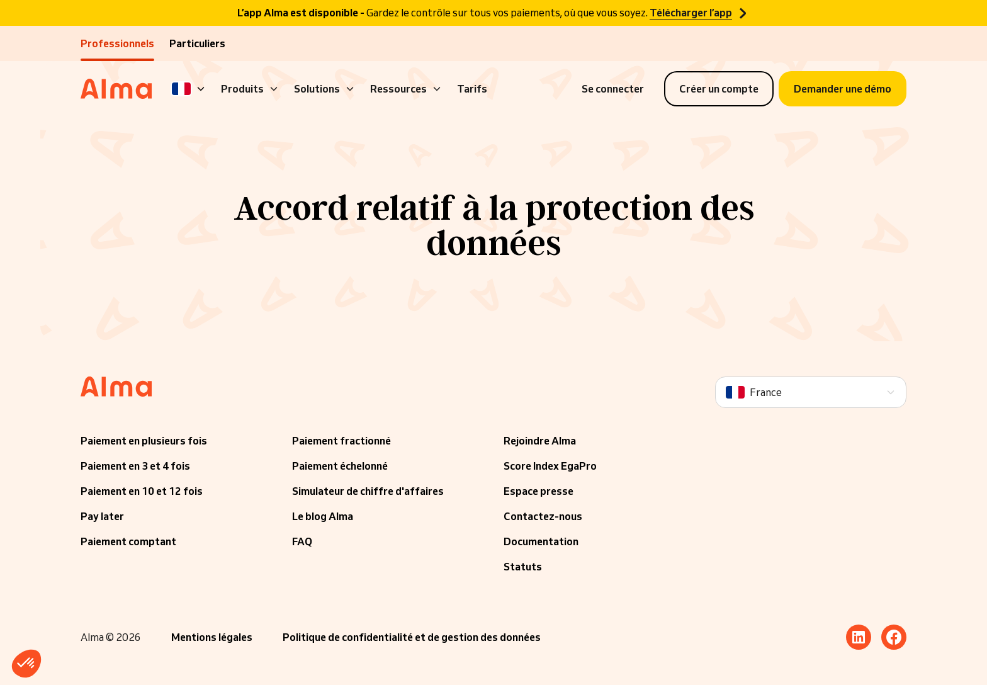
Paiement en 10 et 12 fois (142, 491)
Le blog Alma (322, 516)
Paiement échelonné (340, 466)
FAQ (302, 541)
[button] (26, 663)
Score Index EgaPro (550, 466)
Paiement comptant (128, 541)
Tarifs (472, 88)
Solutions (324, 88)
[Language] (189, 88)
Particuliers (197, 43)
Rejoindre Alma (540, 440)
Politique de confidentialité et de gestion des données (412, 637)
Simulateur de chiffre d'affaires (368, 491)
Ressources (406, 88)
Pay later (102, 516)
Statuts (523, 566)
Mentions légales (211, 637)
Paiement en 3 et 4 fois (135, 466)
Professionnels (117, 43)
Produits (250, 88)
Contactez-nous (543, 516)
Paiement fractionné (341, 440)
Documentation (541, 541)
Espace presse (538, 491)
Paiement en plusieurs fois (144, 440)
